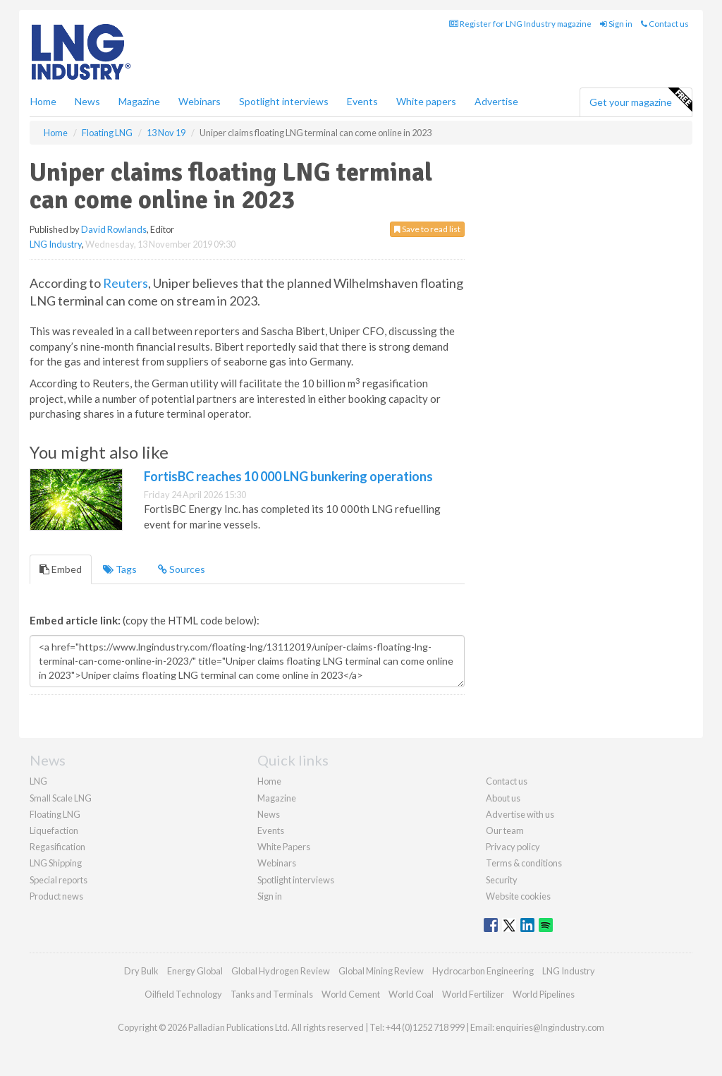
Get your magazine (640, 100)
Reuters (125, 283)
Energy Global (195, 971)
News (268, 814)
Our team (505, 830)
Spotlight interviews (284, 101)
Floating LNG (55, 814)
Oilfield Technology (183, 994)
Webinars (199, 101)
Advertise (496, 101)
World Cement (351, 994)
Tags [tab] (120, 569)
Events (362, 101)
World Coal (411, 994)
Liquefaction (54, 830)
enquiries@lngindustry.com (550, 1027)
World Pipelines (544, 994)
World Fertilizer (473, 994)
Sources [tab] (181, 569)
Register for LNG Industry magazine (520, 23)
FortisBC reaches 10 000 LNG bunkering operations (288, 476)
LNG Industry (56, 244)
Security (502, 879)
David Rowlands (114, 229)
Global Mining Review (381, 971)
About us (503, 798)
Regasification (57, 846)
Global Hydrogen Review (280, 971)
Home (43, 101)
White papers (426, 101)
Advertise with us (520, 814)
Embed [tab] (60, 569)
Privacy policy (513, 846)
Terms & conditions (524, 863)
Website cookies (518, 896)
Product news (56, 896)
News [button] (87, 101)
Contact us (665, 23)
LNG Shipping (56, 863)
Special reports (58, 879)
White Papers (283, 846)
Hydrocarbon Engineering (483, 971)
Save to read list (427, 229)
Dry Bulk (141, 971)
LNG (38, 781)
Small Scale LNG (61, 798)
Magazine (139, 101)
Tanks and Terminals (272, 994)
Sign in (616, 23)
